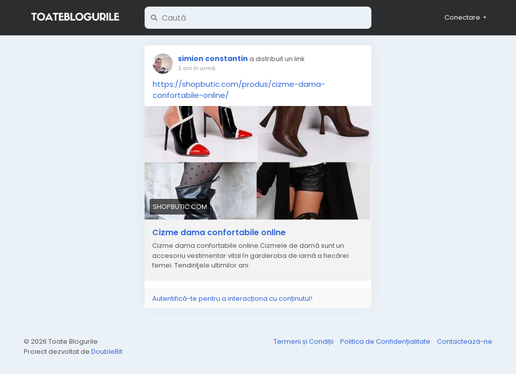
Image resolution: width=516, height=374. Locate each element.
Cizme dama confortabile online (219, 232)
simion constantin (213, 59)
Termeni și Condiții (304, 341)
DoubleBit (106, 351)
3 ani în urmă (196, 68)
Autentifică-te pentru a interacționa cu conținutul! (232, 298)
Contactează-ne (464, 341)
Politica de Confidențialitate (386, 341)
